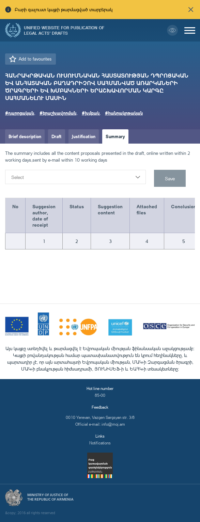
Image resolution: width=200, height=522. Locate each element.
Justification (83, 136)
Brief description (25, 136)
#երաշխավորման (58, 113)
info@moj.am (113, 424)
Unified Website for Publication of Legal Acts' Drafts (64, 30)
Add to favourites (35, 59)
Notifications (100, 442)
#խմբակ (90, 113)
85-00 (100, 395)
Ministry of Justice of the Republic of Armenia (50, 497)
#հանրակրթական (124, 113)
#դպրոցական (19, 113)
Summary (115, 136)
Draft (56, 136)
